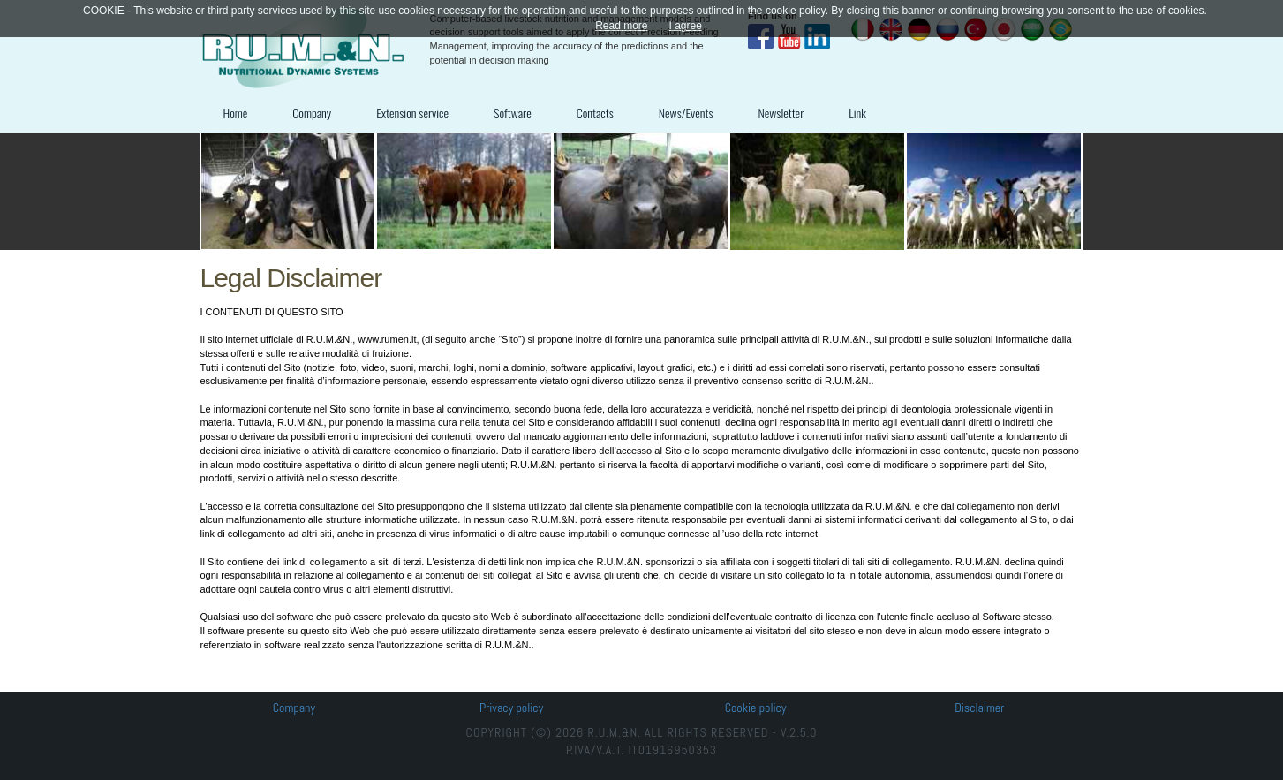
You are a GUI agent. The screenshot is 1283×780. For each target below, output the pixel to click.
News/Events (686, 112)
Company (311, 112)
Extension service (412, 112)
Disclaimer (979, 708)
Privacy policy (511, 708)
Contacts (595, 112)
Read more (621, 25)
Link (857, 112)
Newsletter (781, 112)
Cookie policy (756, 708)
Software (513, 112)
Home (235, 112)
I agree (685, 25)
